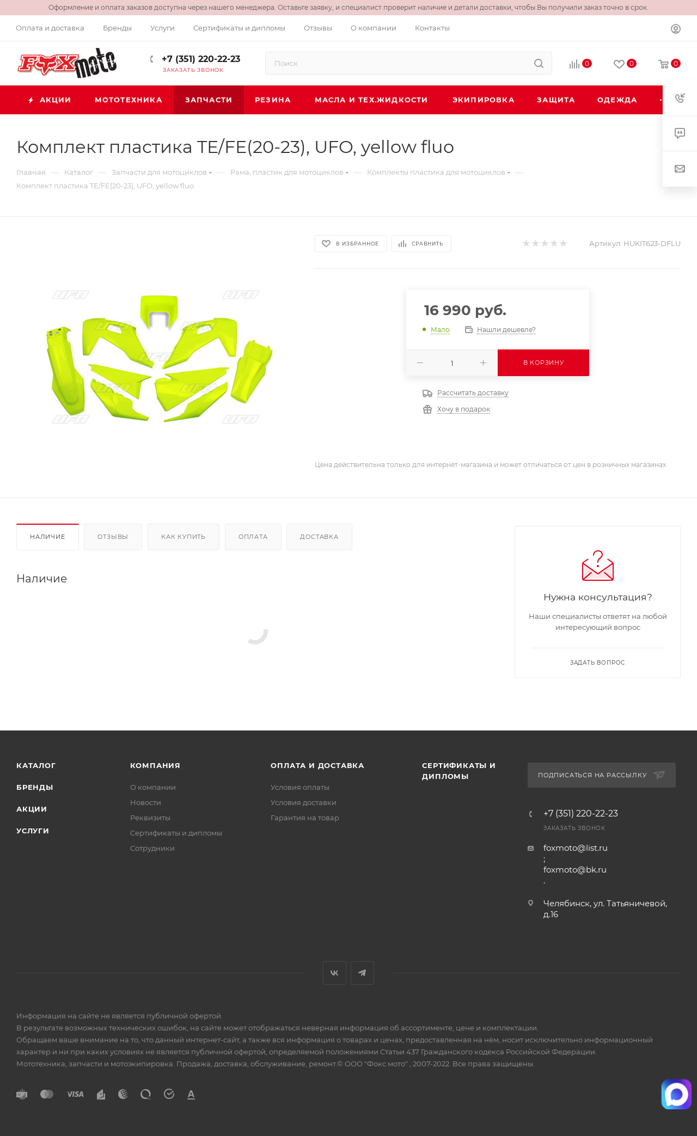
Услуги (33, 830)
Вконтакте (334, 973)
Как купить (183, 537)
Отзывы (113, 537)
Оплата (253, 537)
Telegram (362, 973)
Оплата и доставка (317, 765)
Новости (145, 802)
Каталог (36, 765)
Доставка (319, 537)
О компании (153, 787)
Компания (155, 765)
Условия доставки (304, 802)
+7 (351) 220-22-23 (199, 59)
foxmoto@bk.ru (575, 869)
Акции (31, 809)
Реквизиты (150, 817)
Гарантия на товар (305, 817)
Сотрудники (152, 848)
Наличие (47, 537)
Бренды (34, 787)
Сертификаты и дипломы (176, 832)
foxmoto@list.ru (575, 848)
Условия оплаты (300, 787)
